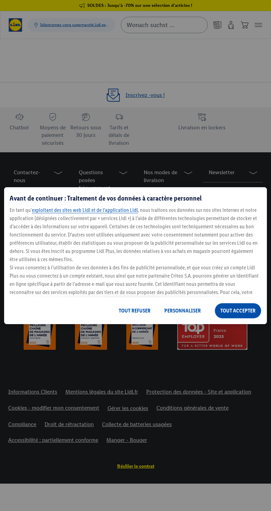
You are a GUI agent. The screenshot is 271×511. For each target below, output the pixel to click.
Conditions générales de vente (192, 408)
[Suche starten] (199, 25)
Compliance (22, 424)
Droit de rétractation (69, 424)
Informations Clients (32, 391)
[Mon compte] (231, 25)
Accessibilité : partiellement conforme (53, 440)
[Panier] (245, 25)
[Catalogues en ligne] (217, 25)
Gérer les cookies (127, 408)
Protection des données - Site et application (198, 391)
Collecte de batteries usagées (137, 424)
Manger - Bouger (126, 440)
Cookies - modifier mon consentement (53, 408)
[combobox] (164, 25)
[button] (258, 25)
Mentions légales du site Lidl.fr (101, 391)
